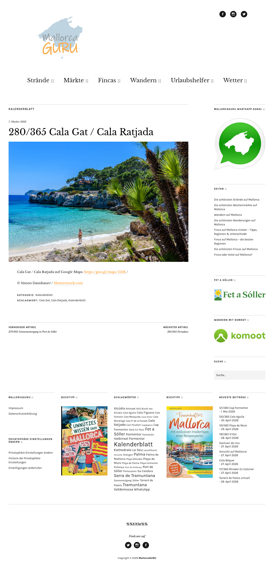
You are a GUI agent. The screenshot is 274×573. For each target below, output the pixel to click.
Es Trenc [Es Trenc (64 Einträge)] (139, 429)
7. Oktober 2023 (17, 121)
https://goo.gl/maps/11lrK (105, 272)
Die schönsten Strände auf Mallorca (236, 199)
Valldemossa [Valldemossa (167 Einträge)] (123, 489)
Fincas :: (109, 80)
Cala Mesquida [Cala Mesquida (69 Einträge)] (132, 416)
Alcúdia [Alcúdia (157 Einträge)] (119, 408)
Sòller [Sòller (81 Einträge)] (136, 480)
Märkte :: (76, 80)
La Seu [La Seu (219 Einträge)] (137, 450)
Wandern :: (145, 80)
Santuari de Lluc (229, 443)
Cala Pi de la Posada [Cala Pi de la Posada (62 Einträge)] (136, 421)
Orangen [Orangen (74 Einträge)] (128, 454)
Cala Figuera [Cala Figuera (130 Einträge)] (145, 412)
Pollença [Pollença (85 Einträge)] (119, 467)
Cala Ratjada (59, 300)
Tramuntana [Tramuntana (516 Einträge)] (135, 484)
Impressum (16, 408)
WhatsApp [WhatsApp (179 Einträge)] (142, 489)
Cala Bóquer (226, 460)
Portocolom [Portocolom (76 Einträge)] (130, 471)
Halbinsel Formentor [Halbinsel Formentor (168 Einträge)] (129, 439)
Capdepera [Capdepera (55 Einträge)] (147, 425)
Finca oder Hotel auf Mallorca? (233, 254)
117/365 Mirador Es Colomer (236, 469)
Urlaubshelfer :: (192, 80)
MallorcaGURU (147, 558)
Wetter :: (235, 80)
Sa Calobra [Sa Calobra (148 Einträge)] (145, 471)
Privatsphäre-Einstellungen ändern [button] (31, 452)
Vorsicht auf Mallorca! (233, 451)
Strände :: (40, 80)
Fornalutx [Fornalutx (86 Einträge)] (148, 434)
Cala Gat (44, 300)
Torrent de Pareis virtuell (234, 478)
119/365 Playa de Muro (233, 425)
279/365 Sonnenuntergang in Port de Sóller (33, 329)
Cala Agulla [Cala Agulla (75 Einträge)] (129, 412)
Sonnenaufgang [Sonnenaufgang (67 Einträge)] (123, 480)
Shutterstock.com (68, 283)
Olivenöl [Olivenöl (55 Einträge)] (118, 454)
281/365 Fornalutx (175, 329)
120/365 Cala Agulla (231, 416)
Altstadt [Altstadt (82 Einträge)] (131, 408)
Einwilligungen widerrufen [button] (25, 468)
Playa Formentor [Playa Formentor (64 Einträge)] (149, 463)
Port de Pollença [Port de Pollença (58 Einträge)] (133, 467)
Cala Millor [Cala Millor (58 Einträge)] (147, 417)
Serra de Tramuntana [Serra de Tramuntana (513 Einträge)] (134, 475)
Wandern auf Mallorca (228, 214)
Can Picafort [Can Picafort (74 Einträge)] (134, 424)
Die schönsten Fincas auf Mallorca (236, 249)
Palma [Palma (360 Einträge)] (139, 454)
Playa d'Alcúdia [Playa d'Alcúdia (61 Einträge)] (134, 459)
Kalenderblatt (21, 109)
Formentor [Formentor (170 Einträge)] (133, 434)
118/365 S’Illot (228, 434)
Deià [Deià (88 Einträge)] (131, 429)
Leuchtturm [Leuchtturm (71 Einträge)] (150, 450)
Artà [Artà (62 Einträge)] (138, 408)
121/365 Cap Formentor (233, 408)
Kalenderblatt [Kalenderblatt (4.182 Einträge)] (133, 444)
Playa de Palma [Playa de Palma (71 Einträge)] (130, 463)
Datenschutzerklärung (23, 413)
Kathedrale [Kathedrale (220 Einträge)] (122, 450)
